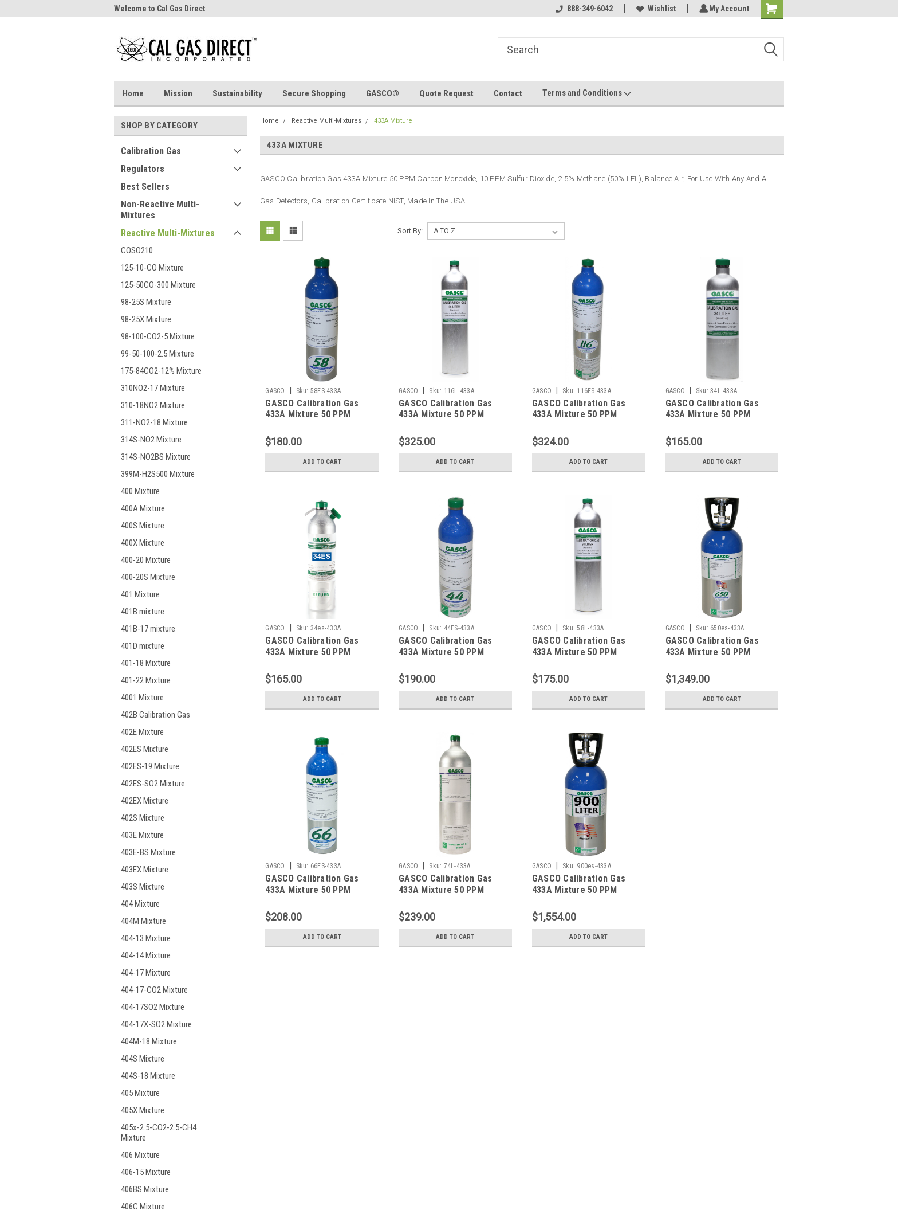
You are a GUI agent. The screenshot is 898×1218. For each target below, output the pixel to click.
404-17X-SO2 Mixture (156, 1024)
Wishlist (654, 8)
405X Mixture (142, 1110)
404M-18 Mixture (149, 1041)
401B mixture (142, 611)
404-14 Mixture (146, 955)
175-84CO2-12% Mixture (161, 371)
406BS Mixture (145, 1189)
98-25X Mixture (146, 319)
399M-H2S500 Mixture (158, 474)
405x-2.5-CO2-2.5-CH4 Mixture (158, 1132)
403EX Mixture (144, 869)
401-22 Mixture (146, 680)
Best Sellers (145, 186)
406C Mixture (143, 1206)
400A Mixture (143, 508)
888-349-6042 (582, 8)
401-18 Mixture (146, 663)
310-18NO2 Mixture (153, 405)
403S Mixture (142, 887)
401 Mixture (140, 594)
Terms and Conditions (586, 93)
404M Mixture (143, 921)
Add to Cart (322, 462)
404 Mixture (140, 904)
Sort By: (410, 230)
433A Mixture (393, 120)
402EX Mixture (144, 801)
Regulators (142, 168)
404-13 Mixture (146, 938)
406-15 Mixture (146, 1172)
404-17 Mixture (146, 973)
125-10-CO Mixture (152, 268)
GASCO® (382, 93)
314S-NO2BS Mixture (156, 457)
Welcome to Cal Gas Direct (159, 8)
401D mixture (142, 646)
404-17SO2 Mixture (152, 1007)
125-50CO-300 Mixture (158, 285)
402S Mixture (142, 818)
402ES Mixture (144, 749)
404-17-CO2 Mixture (154, 990)
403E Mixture (142, 835)
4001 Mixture (142, 697)
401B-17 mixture (148, 629)
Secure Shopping (314, 93)
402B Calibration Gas (155, 715)
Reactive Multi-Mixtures (168, 233)
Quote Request (446, 93)
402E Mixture (142, 732)
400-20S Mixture (148, 577)
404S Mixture (142, 1058)
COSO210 (137, 250)
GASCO (275, 391)
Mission (178, 93)
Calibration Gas (151, 151)
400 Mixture (140, 491)
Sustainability (237, 93)
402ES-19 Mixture (150, 766)
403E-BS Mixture (148, 852)
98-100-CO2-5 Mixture (158, 336)
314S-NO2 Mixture (151, 439)
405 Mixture (140, 1093)
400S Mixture (142, 525)
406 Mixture (140, 1155)
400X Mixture (142, 543)
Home (133, 93)
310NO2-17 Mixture (153, 388)
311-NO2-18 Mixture (154, 422)
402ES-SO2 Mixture (153, 783)
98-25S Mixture (146, 302)
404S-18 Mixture (148, 1076)
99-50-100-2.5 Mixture (157, 353)
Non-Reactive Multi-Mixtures (160, 210)
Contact (508, 93)
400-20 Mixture (146, 560)
